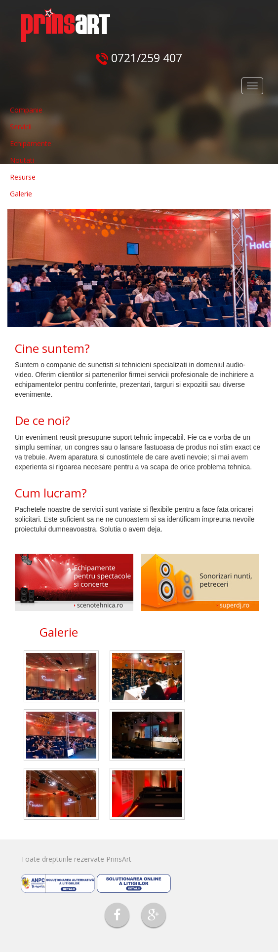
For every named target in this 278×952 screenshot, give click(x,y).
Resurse (23, 177)
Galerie (21, 193)
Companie (26, 109)
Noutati (22, 160)
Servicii (21, 126)
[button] (45, 268)
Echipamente (30, 143)
